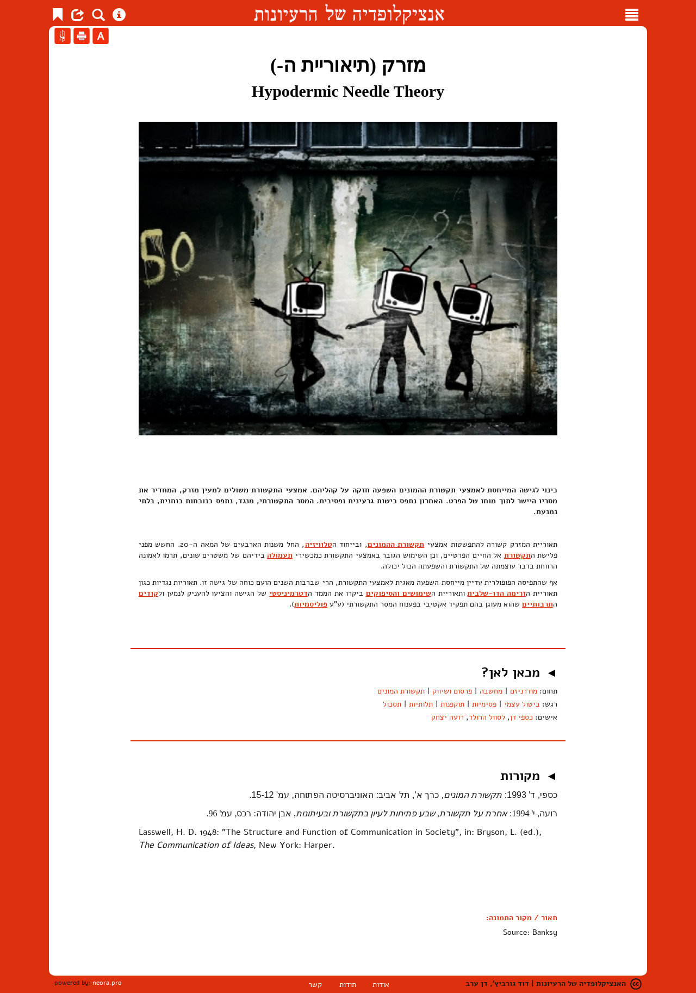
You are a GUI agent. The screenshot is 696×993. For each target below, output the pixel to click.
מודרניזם (523, 691)
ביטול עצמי (522, 704)
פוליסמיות (310, 604)
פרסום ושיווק (452, 691)
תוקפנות (452, 704)
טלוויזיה (318, 544)
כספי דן (521, 717)
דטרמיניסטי (288, 593)
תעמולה (280, 555)
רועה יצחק (447, 717)
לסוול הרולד (487, 717)
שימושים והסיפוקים (398, 593)
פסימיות (484, 704)
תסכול (392, 704)
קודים (148, 593)
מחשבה (491, 691)
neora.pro (107, 982)
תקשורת (517, 555)
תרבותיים (537, 604)
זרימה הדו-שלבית (496, 593)
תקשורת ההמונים (396, 544)
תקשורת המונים (401, 691)
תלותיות (421, 704)
